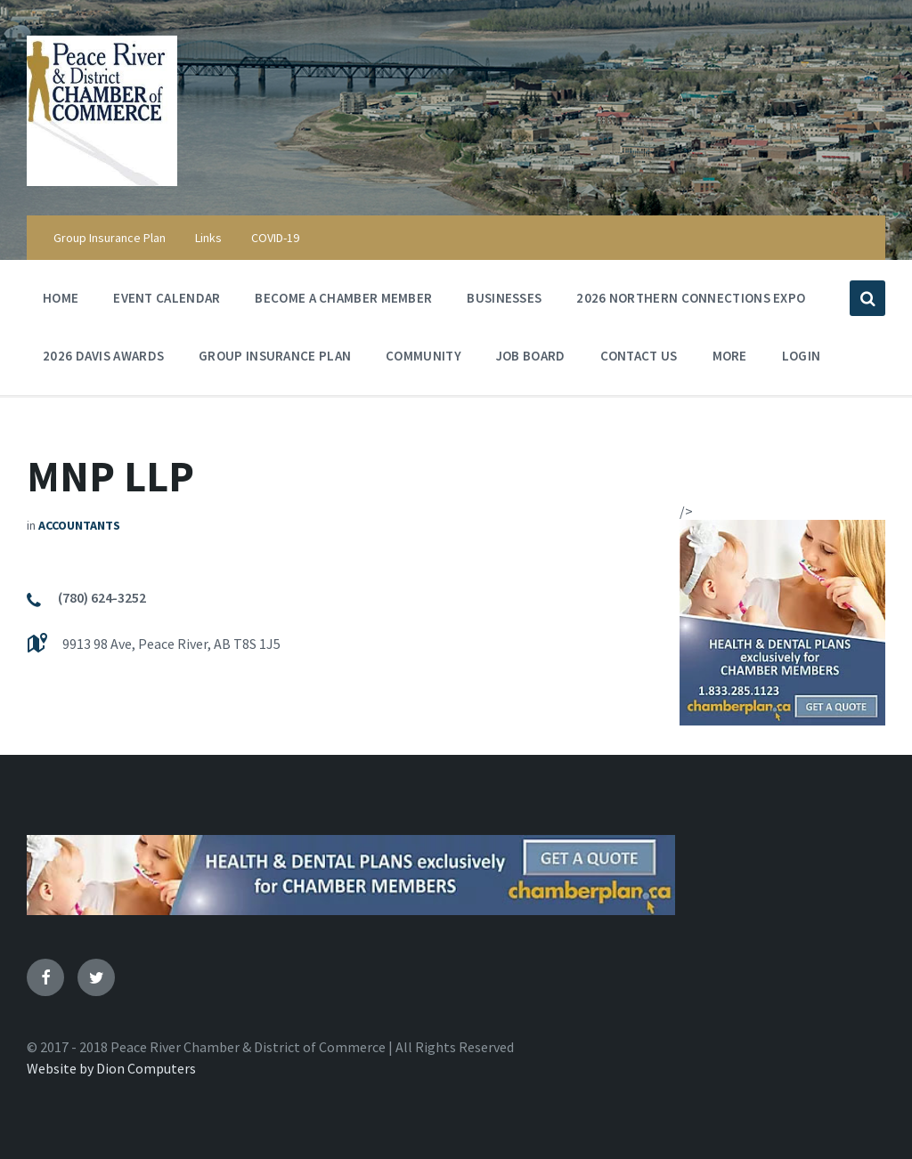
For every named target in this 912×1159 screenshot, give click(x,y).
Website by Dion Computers (111, 1068)
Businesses (504, 297)
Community (423, 360)
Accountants (79, 525)
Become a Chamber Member (343, 297)
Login (801, 355)
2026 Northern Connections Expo (690, 297)
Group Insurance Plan (109, 238)
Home (60, 297)
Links (208, 238)
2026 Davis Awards (103, 355)
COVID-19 (275, 238)
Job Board (531, 355)
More (729, 360)
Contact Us (639, 355)
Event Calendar (166, 302)
